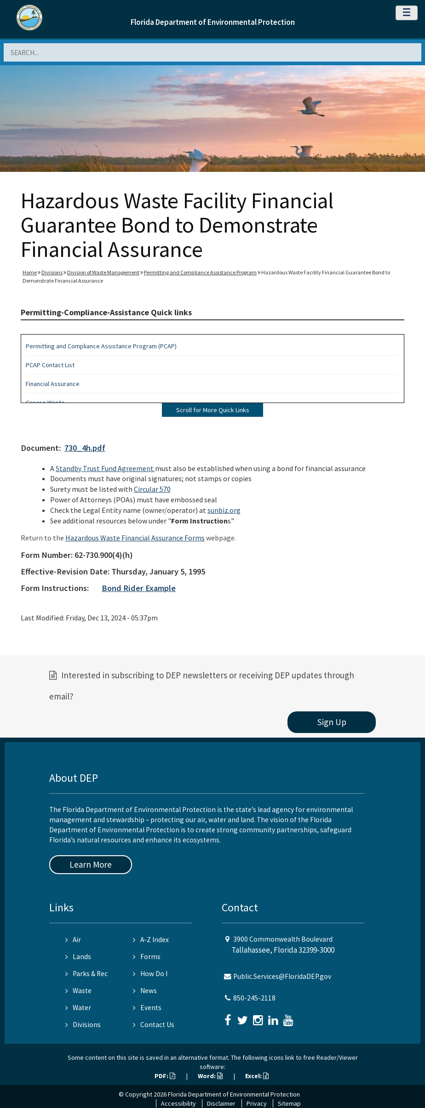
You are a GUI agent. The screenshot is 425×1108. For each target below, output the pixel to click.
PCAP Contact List (50, 365)
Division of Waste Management (103, 272)
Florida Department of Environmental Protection (213, 22)
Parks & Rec (86, 973)
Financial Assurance (53, 384)
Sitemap (289, 1103)
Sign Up (331, 721)
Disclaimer (221, 1103)
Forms (147, 956)
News (145, 990)
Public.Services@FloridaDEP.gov (282, 976)
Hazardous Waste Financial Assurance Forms (135, 537)
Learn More (90, 864)
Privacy (257, 1103)
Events (147, 1007)
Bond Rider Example (139, 588)
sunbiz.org (224, 510)
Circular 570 (152, 489)
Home (30, 272)
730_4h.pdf (84, 448)
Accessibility (178, 1103)
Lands (78, 956)
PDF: (165, 1076)
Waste (78, 990)
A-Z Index (151, 939)
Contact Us (153, 1024)
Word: (210, 1076)
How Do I (150, 973)
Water (78, 1007)
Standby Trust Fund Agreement (105, 468)
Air (73, 939)
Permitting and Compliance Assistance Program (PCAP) (101, 346)
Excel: (257, 1076)
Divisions (52, 272)
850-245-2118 (254, 998)
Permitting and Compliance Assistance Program (200, 272)
